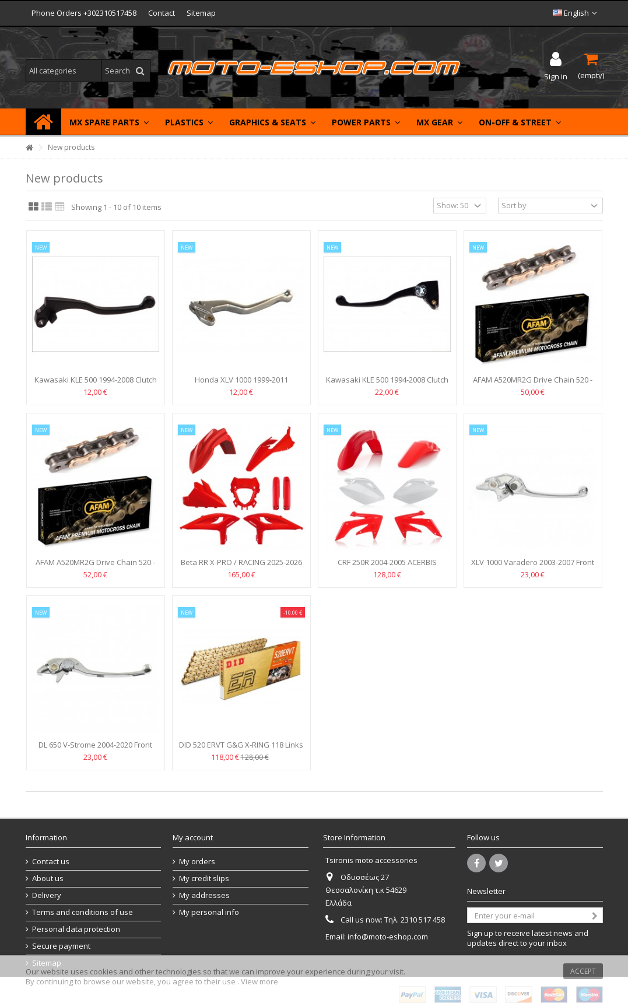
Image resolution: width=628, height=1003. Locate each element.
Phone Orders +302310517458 (83, 13)
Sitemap (201, 13)
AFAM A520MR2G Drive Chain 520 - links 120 (95, 567)
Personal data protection (76, 929)
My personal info (209, 912)
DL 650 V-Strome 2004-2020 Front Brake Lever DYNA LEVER (95, 749)
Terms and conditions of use (82, 912)
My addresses (204, 895)
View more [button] (259, 981)
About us (48, 878)
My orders (197, 862)
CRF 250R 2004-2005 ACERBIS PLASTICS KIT (387, 567)
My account (193, 837)
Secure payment (61, 946)
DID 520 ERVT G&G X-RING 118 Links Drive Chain (241, 749)
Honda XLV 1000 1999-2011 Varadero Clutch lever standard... (241, 384)
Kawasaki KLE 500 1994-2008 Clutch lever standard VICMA (95, 384)
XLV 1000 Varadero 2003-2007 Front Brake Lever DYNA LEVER (532, 567)
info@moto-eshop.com (388, 936)
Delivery (46, 895)
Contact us (50, 862)
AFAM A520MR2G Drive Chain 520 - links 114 (532, 384)
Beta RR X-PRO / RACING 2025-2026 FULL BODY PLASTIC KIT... (241, 567)
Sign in (555, 75)
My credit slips (204, 878)
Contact (161, 13)
